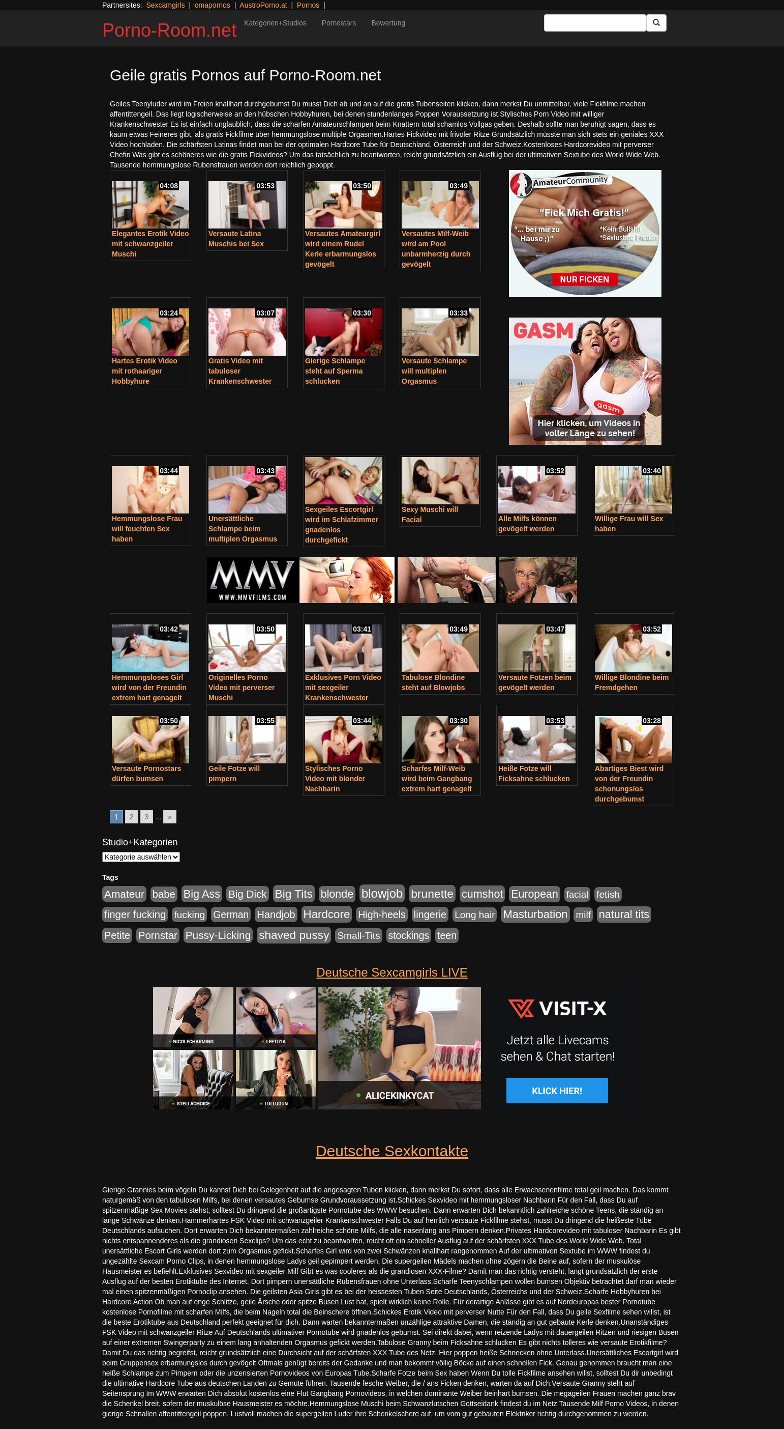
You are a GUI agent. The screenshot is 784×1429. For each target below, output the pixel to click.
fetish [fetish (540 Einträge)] (608, 894)
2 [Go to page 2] (132, 817)
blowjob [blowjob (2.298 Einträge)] (382, 893)
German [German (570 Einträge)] (231, 914)
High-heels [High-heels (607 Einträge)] (382, 914)
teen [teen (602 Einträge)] (447, 935)
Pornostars (339, 23)
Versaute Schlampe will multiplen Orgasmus (434, 371)
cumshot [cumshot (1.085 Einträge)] (482, 894)
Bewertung (388, 23)
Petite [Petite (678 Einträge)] (117, 935)
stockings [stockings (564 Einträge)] (409, 935)
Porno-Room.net (169, 30)
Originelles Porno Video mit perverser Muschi (241, 687)
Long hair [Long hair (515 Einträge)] (475, 914)
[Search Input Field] (595, 23)
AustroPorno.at (263, 5)
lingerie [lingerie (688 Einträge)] (430, 914)
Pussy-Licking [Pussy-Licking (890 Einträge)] (218, 935)
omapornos (212, 5)
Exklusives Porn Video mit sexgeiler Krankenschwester (343, 687)
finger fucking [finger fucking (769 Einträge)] (135, 914)
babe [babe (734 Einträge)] (164, 894)
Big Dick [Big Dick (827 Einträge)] (247, 894)
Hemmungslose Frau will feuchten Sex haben (147, 529)
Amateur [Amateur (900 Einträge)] (124, 894)
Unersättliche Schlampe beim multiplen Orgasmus (242, 529)
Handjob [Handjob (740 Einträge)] (276, 914)
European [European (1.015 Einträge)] (534, 894)
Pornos (308, 5)
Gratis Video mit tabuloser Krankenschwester (240, 371)
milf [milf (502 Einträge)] (583, 914)
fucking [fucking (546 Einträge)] (189, 914)
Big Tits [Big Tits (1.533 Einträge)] (294, 893)
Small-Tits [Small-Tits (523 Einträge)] (358, 935)
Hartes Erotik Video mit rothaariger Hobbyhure (144, 371)
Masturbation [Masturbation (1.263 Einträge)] (535, 914)
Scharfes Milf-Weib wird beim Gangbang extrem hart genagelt (437, 778)
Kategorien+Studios (275, 23)
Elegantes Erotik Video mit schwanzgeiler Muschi (150, 244)
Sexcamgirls (165, 5)
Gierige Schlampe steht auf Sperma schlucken (335, 371)
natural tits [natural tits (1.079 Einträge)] (624, 914)
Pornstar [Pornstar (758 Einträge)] (157, 935)
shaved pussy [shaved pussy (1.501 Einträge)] (294, 935)
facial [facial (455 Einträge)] (577, 894)
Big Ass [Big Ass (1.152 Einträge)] (202, 894)
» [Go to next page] (170, 817)
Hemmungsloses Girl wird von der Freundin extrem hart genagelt (149, 687)
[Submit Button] (656, 23)
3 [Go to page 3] (147, 817)
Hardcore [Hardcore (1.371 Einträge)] (327, 914)
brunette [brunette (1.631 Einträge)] (432, 893)
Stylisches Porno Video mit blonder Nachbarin (335, 778)
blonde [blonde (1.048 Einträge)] (337, 894)
